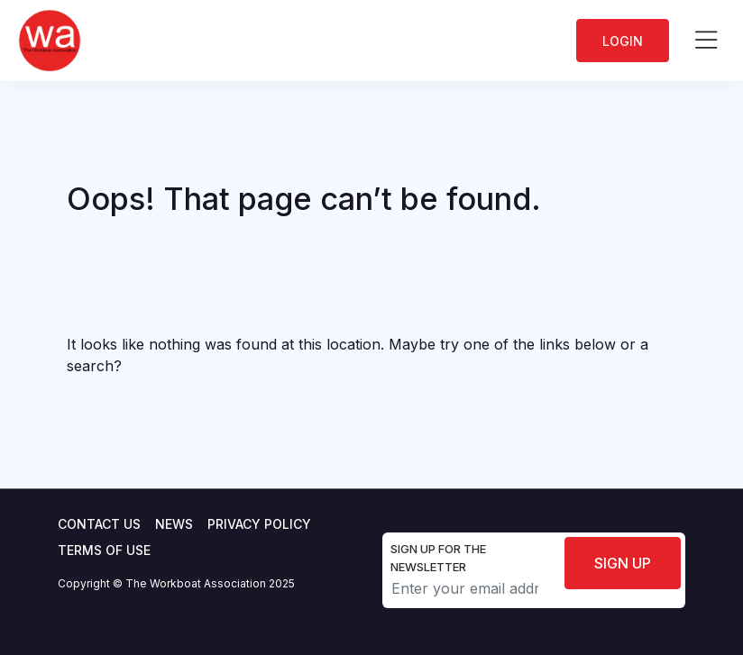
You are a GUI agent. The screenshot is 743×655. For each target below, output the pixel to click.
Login (622, 41)
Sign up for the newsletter (438, 557)
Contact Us (99, 524)
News (174, 524)
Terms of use (104, 550)
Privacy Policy (259, 524)
